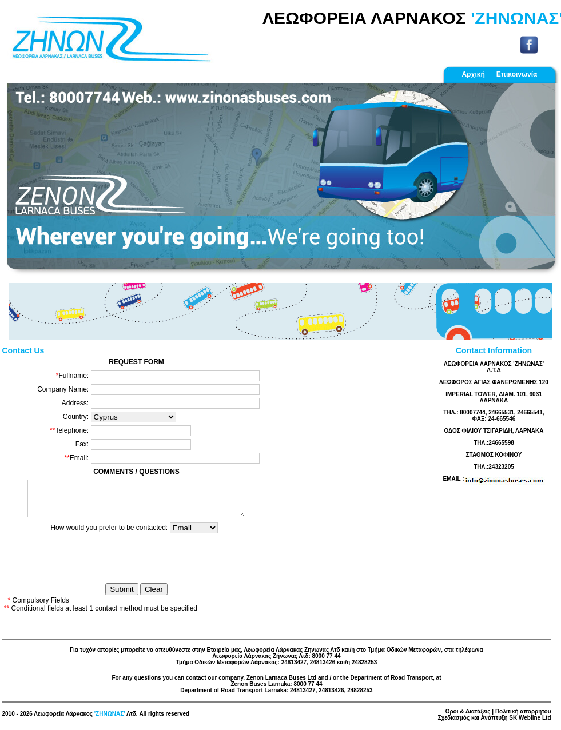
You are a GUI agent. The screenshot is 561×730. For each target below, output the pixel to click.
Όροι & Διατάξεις (467, 716)
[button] (44, 180)
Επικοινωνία (517, 74)
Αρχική (472, 74)
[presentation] (140, 563)
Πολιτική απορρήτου (523, 716)
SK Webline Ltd (530, 722)
